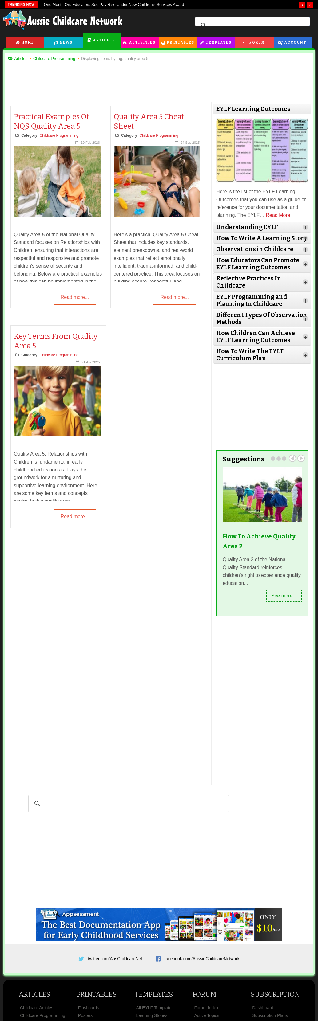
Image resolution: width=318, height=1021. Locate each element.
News (66, 43)
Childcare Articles (36, 1016)
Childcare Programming (61, 135)
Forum (257, 43)
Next (298, 464)
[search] (251, 25)
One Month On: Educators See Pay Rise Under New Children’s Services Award (114, 4)
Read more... (75, 297)
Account (295, 43)
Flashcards (88, 1016)
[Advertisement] (159, 79)
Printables (180, 43)
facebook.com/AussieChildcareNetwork (202, 964)
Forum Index (206, 1016)
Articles (104, 40)
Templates (219, 43)
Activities (142, 43)
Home (28, 43)
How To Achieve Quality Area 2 (258, 547)
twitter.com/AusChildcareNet (115, 964)
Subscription (275, 1003)
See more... (281, 601)
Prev (290, 464)
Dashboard (262, 1016)
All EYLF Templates (155, 1016)
